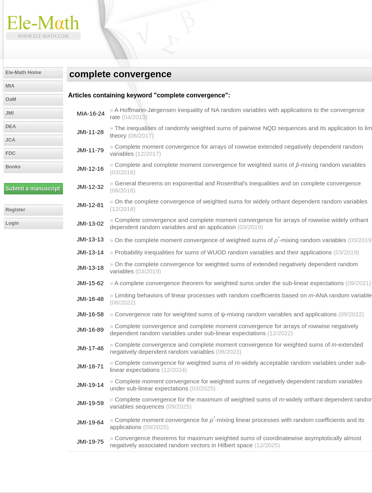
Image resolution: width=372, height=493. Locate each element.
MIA (10, 86)
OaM (11, 99)
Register (15, 210)
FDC (11, 153)
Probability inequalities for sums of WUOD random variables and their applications (223, 252)
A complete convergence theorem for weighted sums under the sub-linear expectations (229, 283)
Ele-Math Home (23, 72)
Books (13, 167)
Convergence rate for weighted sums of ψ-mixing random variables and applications (226, 314)
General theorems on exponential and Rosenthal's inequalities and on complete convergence (238, 183)
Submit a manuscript (33, 188)
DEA (11, 126)
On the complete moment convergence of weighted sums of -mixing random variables (230, 240)
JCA (10, 140)
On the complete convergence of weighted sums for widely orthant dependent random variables (241, 201)
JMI (10, 113)
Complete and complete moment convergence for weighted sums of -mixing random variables (240, 164)
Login (12, 223)
